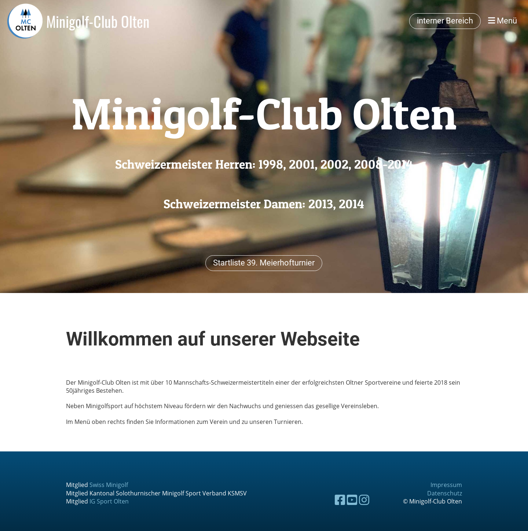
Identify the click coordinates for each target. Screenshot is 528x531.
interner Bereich (445, 20)
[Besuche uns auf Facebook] (340, 500)
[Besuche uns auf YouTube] (352, 500)
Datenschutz (444, 493)
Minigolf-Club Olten (98, 21)
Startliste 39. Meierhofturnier (264, 262)
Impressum (446, 485)
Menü (502, 20)
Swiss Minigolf (108, 485)
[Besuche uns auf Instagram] (364, 500)
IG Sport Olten (109, 501)
